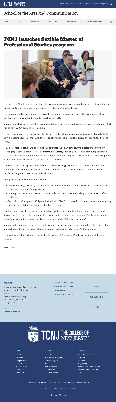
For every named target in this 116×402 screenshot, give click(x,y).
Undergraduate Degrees (54, 358)
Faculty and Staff (63, 286)
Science (81, 372)
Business (81, 358)
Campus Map (60, 290)
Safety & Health (21, 372)
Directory (19, 363)
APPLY (96, 286)
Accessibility (65, 382)
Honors (47, 363)
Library (18, 369)
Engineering (82, 363)
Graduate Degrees (51, 361)
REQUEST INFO (96, 297)
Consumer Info (76, 382)
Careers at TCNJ (54, 382)
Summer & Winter (51, 372)
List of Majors (50, 355)
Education (82, 361)
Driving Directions (64, 294)
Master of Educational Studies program (84, 215)
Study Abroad (50, 369)
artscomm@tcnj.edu (12, 311)
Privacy (86, 382)
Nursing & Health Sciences (88, 369)
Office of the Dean (63, 282)
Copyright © (33, 382)
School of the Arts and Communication (41, 13)
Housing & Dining (22, 366)
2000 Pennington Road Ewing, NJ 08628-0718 (58, 388)
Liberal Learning (51, 366)
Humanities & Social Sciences (89, 366)
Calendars (20, 358)
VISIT (96, 307)
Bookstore (19, 355)
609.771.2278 (10, 308)
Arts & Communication (86, 355)
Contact (44, 382)
